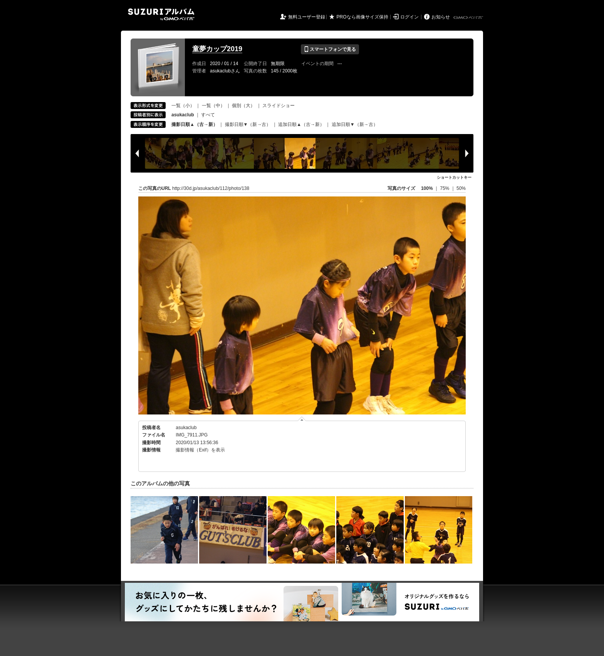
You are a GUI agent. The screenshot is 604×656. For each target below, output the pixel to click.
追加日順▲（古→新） (301, 124)
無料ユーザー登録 (306, 17)
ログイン (409, 17)
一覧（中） (213, 105)
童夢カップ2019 (217, 49)
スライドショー (278, 105)
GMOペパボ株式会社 (468, 18)
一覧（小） (183, 105)
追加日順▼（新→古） (355, 124)
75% (445, 188)
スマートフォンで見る (330, 49)
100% (427, 188)
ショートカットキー (454, 177)
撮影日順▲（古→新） (194, 124)
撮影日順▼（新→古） (248, 124)
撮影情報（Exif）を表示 (200, 450)
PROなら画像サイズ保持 (362, 17)
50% (461, 188)
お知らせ (440, 17)
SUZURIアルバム (161, 14)
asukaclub (186, 427)
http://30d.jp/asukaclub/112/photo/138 (210, 188)
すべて (208, 114)
